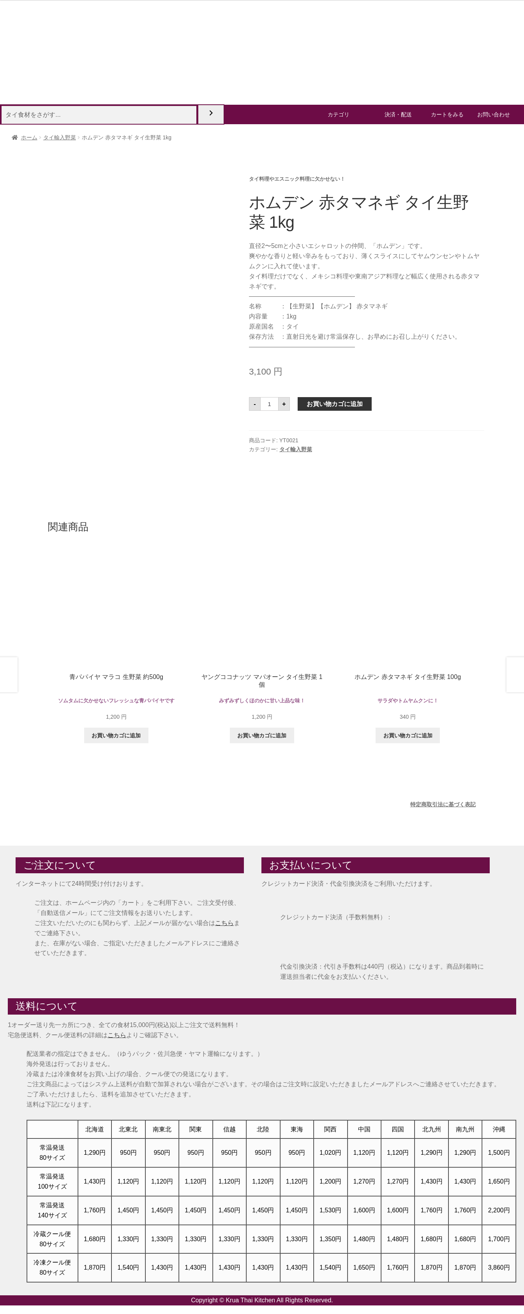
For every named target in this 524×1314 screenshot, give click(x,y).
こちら (224, 923)
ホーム (29, 137)
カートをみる (447, 114)
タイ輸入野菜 (59, 137)
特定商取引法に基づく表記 (443, 804)
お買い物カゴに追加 (335, 404)
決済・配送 (398, 114)
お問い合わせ (493, 114)
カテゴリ (338, 114)
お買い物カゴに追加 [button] (116, 735)
